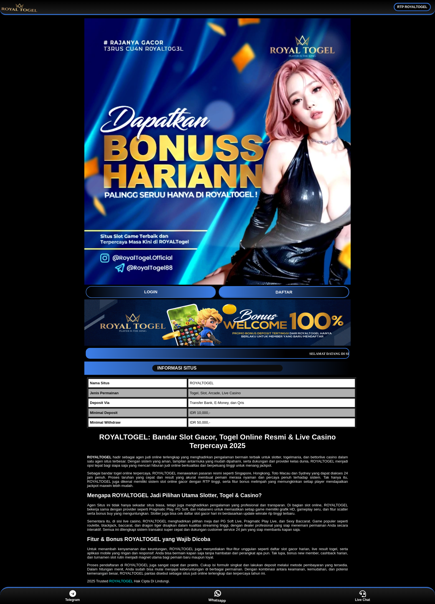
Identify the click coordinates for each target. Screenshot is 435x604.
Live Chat (362, 596)
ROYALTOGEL (121, 581)
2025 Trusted (97, 581)
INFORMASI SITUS (174, 368)
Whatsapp (218, 596)
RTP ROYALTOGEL (412, 7)
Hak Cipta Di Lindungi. (152, 581)
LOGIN (151, 291)
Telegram (72, 596)
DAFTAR (283, 292)
